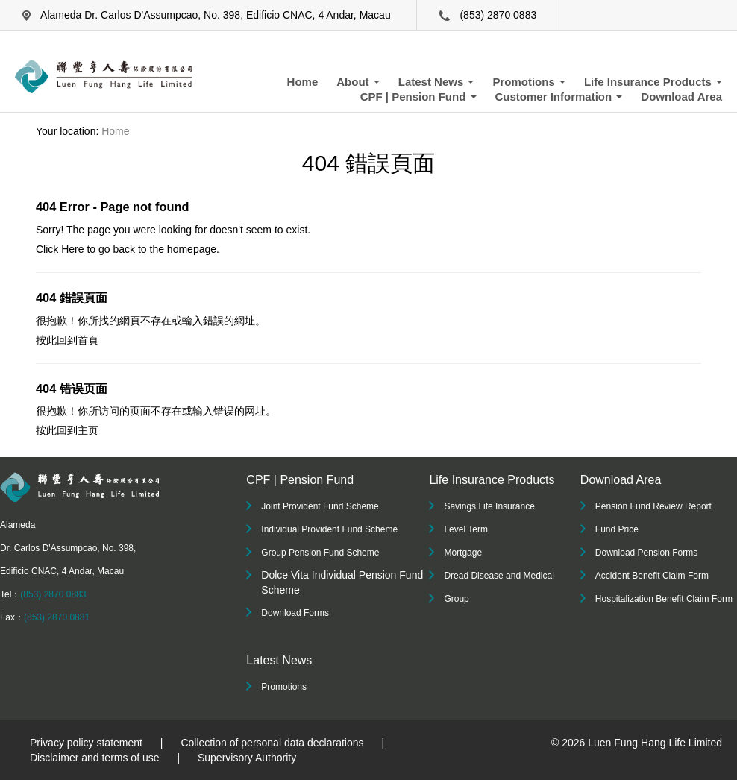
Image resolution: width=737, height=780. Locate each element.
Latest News (436, 81)
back (124, 249)
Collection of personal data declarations (272, 743)
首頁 (88, 340)
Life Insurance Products (653, 81)
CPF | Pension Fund (418, 96)
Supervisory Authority (247, 758)
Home (303, 81)
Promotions (528, 81)
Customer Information (559, 96)
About (357, 81)
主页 (88, 430)
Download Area (681, 96)
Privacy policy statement (86, 743)
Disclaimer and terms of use (95, 758)
